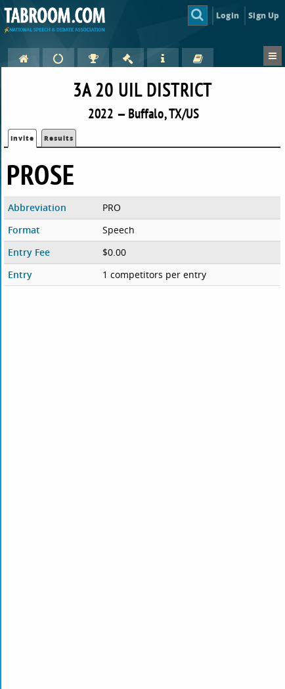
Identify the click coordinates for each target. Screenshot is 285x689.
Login (227, 15)
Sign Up (263, 15)
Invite (22, 138)
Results (59, 138)
